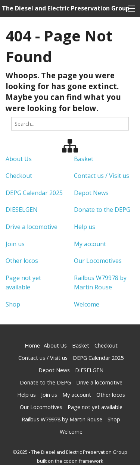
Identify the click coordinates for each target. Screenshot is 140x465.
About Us (19, 159)
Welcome (86, 304)
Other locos (22, 261)
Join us (15, 244)
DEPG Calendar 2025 (34, 193)
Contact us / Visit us (101, 176)
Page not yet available (95, 407)
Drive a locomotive (31, 227)
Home (32, 345)
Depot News (91, 193)
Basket (83, 159)
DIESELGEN (22, 209)
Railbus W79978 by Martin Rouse (62, 419)
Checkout (19, 176)
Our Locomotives (98, 261)
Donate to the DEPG (102, 209)
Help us (84, 227)
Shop (13, 304)
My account (90, 244)
